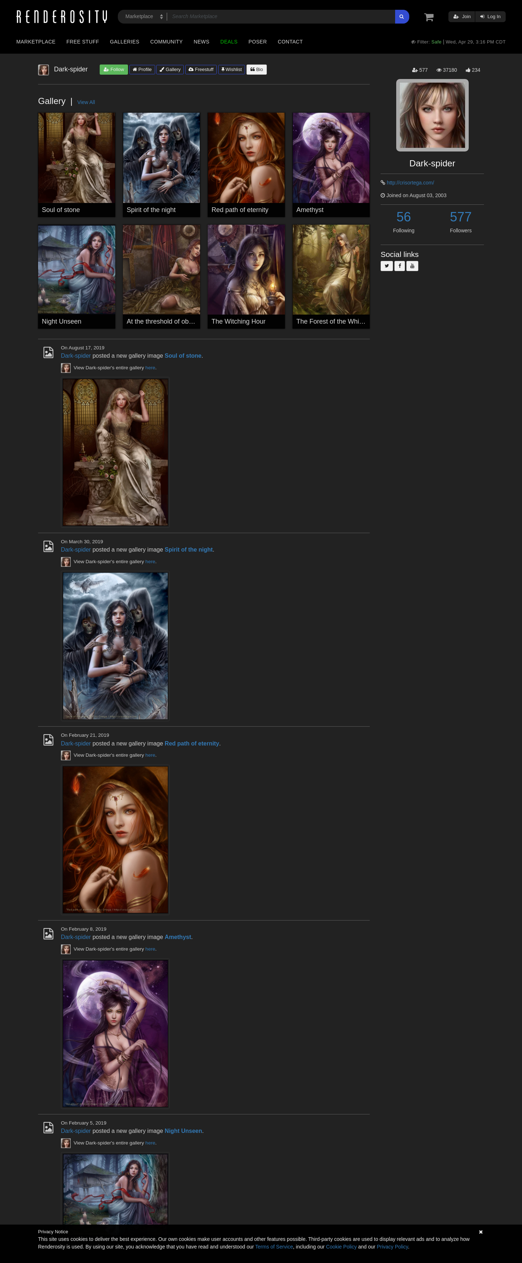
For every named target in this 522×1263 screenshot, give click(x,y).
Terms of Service (274, 1247)
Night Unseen (62, 321)
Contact (290, 42)
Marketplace (35, 42)
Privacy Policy (392, 1247)
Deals (229, 42)
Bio (256, 69)
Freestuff (201, 69)
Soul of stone (61, 209)
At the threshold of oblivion (165, 321)
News (201, 42)
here (150, 367)
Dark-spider (76, 356)
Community (166, 42)
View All (86, 102)
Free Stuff (82, 42)
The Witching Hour (239, 321)
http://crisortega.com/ (410, 183)
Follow (114, 69)
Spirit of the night (151, 209)
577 (461, 216)
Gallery (170, 69)
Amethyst (310, 209)
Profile (142, 69)
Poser (257, 42)
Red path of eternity (240, 209)
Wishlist (231, 69)
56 (404, 216)
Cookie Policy (341, 1247)
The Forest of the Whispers (336, 321)
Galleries (124, 42)
